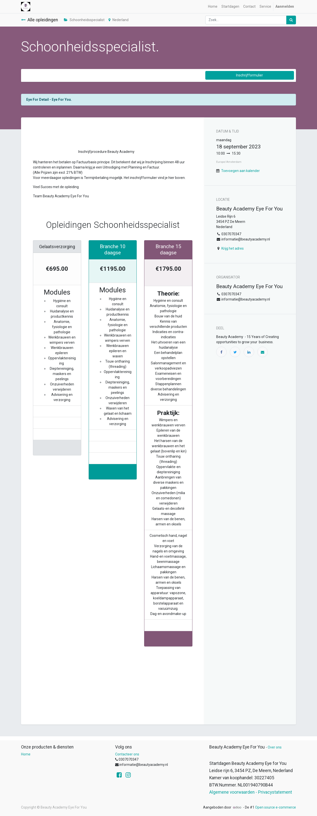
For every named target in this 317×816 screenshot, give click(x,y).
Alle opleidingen (39, 19)
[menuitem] (212, 6)
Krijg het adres (232, 248)
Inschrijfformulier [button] (249, 75)
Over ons (275, 747)
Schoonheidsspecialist (84, 20)
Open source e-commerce (275, 807)
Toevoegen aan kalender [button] (240, 171)
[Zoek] (291, 20)
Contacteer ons (127, 754)
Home (25, 754)
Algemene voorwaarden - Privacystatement (250, 792)
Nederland (118, 20)
